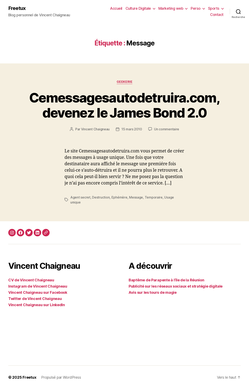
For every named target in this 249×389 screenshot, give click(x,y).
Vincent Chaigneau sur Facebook (37, 292)
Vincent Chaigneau (95, 129)
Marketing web (170, 8)
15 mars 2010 (131, 129)
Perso (196, 8)
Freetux (17, 8)
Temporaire (154, 197)
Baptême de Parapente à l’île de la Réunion (166, 280)
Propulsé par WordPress (61, 377)
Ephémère (119, 197)
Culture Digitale (138, 8)
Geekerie (124, 82)
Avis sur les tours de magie (153, 292)
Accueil (116, 8)
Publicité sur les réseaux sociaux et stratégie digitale (176, 286)
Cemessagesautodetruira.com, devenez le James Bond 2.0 (124, 105)
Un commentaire (166, 129)
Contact (217, 14)
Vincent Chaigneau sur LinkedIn (36, 305)
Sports (213, 8)
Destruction (101, 197)
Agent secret (80, 197)
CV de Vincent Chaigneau (31, 280)
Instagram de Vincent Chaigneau (37, 286)
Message (136, 197)
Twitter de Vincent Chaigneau (35, 298)
